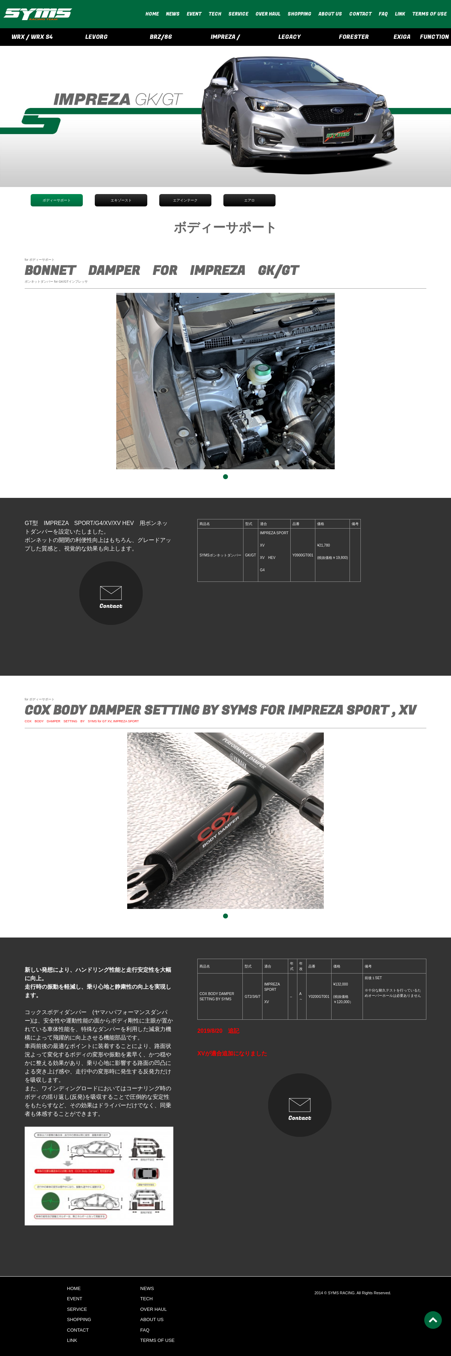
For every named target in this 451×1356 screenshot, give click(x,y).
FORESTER (354, 37)
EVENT (194, 14)
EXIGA (402, 37)
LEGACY (289, 37)
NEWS (173, 14)
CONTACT (360, 14)
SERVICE (238, 14)
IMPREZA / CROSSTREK (225, 39)
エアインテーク (185, 200)
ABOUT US (330, 14)
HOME (152, 14)
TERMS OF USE (429, 14)
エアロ (249, 200)
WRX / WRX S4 (32, 37)
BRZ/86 (161, 37)
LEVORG (96, 37)
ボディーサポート (57, 200)
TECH (215, 14)
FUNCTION (434, 37)
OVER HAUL (267, 14)
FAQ (383, 14)
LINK (400, 14)
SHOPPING (299, 14)
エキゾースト (121, 200)
